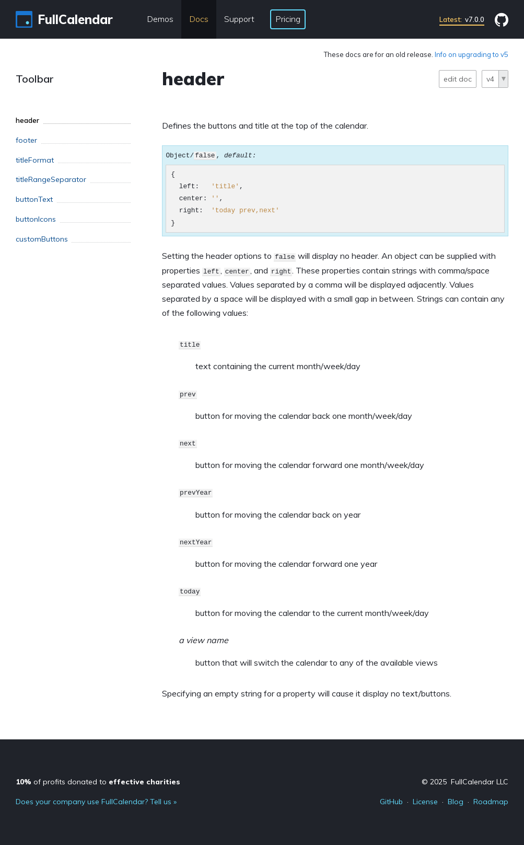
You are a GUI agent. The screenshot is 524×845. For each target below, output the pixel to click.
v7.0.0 (461, 19)
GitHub (391, 801)
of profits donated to (98, 781)
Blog (455, 801)
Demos (160, 19)
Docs (198, 19)
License (425, 801)
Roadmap (490, 801)
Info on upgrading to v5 (471, 54)
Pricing (287, 19)
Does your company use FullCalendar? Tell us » (96, 801)
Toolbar (35, 78)
